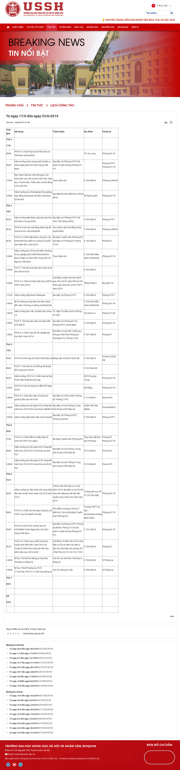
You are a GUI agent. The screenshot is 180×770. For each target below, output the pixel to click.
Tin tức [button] (51, 30)
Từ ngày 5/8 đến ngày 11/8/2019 (23, 676)
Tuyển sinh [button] (65, 30)
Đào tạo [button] (78, 30)
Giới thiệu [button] (18, 30)
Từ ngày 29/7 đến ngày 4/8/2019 (23, 672)
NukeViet (73, 759)
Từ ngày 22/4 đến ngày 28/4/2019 (24, 728)
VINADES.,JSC (94, 759)
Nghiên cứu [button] (108, 30)
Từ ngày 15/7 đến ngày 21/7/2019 (24, 663)
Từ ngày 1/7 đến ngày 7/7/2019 (23, 653)
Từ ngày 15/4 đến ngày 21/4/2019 (24, 732)
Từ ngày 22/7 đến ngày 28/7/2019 (24, 667)
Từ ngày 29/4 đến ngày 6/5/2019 (23, 723)
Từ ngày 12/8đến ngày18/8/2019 (23, 681)
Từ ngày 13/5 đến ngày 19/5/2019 (24, 714)
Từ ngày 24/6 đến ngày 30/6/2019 (24, 649)
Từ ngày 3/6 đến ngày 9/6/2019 (23, 700)
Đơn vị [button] (135, 30)
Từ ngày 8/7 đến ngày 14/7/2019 (23, 658)
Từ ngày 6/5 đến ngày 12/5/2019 (23, 719)
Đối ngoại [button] (123, 30)
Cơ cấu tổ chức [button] (35, 30)
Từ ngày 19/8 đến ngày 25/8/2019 (24, 686)
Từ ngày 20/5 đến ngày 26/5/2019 (24, 709)
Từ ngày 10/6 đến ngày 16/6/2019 (24, 695)
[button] (159, 7)
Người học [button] (92, 30)
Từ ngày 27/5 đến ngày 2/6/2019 (23, 705)
